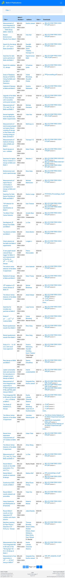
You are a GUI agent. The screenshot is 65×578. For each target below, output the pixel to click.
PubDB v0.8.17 (9, 575)
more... (45, 302)
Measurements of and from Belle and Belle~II (9, 456)
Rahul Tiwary (30, 149)
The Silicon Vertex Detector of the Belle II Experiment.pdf (54, 424)
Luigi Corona (30, 307)
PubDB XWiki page (32, 574)
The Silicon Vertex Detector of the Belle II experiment (9, 297)
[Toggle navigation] (61, 3)
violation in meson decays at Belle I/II (8, 288)
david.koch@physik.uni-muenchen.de (55, 576)
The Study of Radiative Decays (7, 407)
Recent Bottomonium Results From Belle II (9, 37)
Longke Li (29, 241)
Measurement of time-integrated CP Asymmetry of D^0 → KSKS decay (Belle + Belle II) (9, 28)
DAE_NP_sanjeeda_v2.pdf (53, 556)
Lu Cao (28, 222)
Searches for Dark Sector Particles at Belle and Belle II (9, 196)
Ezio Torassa (30, 203)
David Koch (10, 573)
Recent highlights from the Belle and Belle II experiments (9, 117)
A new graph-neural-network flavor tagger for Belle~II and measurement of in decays (9, 257)
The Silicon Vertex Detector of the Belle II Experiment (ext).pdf (54, 416)
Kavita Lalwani (30, 23)
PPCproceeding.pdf (51, 74)
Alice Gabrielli (30, 266)
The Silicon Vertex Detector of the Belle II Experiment (9, 417)
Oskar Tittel (29, 433)
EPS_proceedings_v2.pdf (52, 473)
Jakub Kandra (30, 511)
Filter (8, 10)
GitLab (62, 573)
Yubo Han (29, 114)
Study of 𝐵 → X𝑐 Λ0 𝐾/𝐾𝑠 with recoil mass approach (9, 347)
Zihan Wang (29, 445)
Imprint (32, 575)
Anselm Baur (30, 213)
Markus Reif (29, 473)
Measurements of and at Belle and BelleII (8, 107)
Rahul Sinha (29, 535)
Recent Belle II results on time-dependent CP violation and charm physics (9, 515)
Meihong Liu (30, 124)
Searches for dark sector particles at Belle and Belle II (9, 58)
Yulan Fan (29, 492)
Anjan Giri (29, 409)
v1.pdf (47, 408)
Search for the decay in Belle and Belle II (9, 46)
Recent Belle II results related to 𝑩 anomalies (9, 494)
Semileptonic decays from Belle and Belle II (8, 225)
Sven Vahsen (30, 537)
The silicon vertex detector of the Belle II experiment (9, 269)
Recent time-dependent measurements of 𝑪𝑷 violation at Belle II (9, 438)
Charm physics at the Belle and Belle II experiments (9, 243)
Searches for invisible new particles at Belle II (9, 309)
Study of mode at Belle (8, 319)
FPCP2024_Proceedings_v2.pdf (54, 194)
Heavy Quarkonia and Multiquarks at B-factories (9, 504)
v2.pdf (47, 300)
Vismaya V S (30, 53)
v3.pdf (47, 298)
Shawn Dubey (30, 527)
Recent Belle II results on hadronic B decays (9, 475)
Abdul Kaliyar (30, 295)
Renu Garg (29, 171)
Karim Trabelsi (30, 353)
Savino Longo (30, 194)
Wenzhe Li (29, 158)
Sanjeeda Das (30, 381)
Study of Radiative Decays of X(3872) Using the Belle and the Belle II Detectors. (9, 79)
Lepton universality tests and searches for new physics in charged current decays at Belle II (9, 374)
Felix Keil (28, 35)
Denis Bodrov (30, 232)
